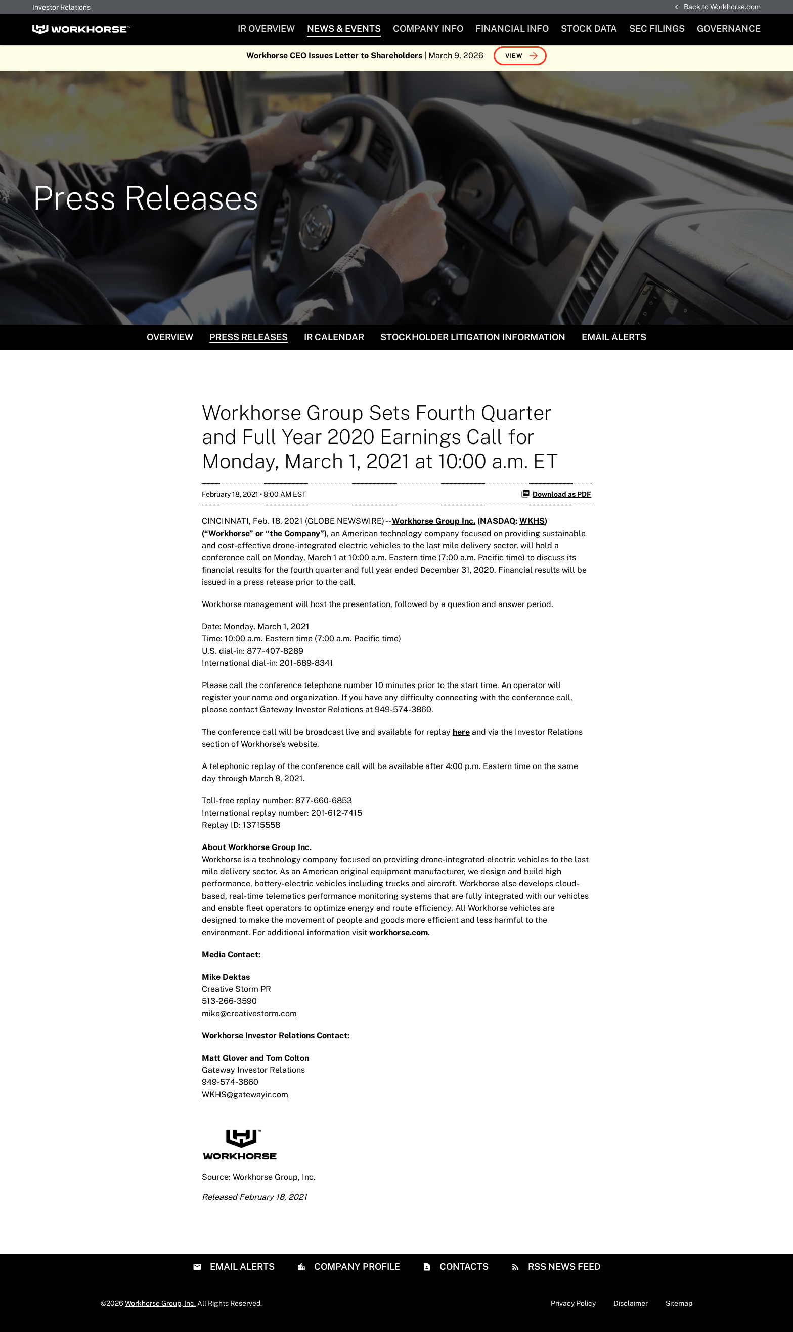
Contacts (463, 1271)
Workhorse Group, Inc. (160, 1308)
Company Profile (356, 1271)
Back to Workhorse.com (722, 6)
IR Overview (266, 28)
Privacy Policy (573, 1308)
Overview (170, 342)
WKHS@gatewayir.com (245, 1099)
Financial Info (512, 28)
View (514, 60)
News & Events (344, 28)
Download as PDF (556, 498)
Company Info (428, 28)
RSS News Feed (563, 1271)
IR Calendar (334, 342)
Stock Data (589, 28)
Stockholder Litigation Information (472, 342)
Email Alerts (614, 342)
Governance (729, 28)
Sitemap (679, 1308)
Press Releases (248, 342)
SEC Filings (657, 28)
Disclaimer (630, 1308)
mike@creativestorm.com (249, 1018)
